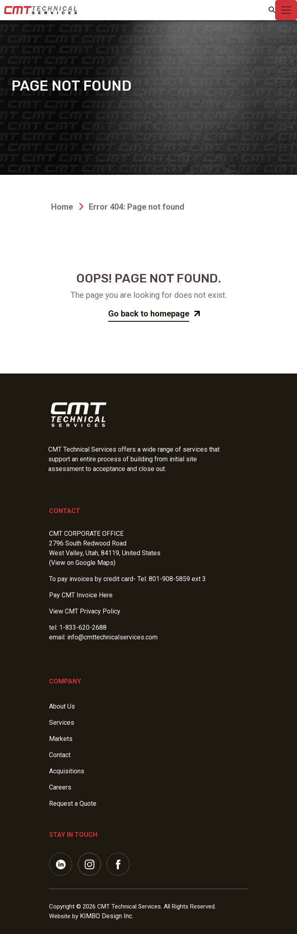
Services (61, 722)
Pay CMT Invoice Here (81, 595)
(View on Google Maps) (82, 563)
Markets (61, 739)
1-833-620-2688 (83, 627)
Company (65, 681)
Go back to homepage (148, 313)
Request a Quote (72, 803)
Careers (60, 787)
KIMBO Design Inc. (106, 916)
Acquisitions (66, 771)
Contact (64, 511)
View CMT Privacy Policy (84, 611)
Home (62, 207)
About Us (62, 706)
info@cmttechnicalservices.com (112, 637)
